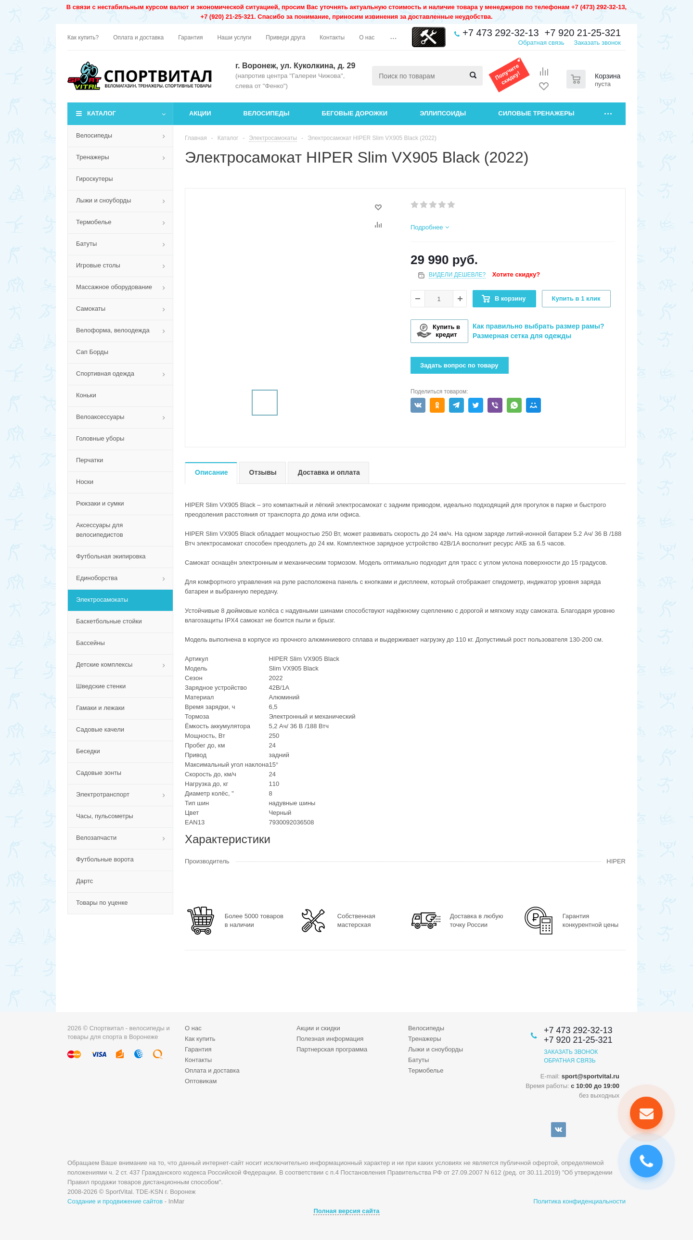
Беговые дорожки (355, 113)
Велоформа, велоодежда (113, 330)
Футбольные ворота (105, 859)
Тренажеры (92, 157)
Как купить (200, 1038)
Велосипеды (267, 113)
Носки (84, 481)
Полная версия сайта (346, 1211)
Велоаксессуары (100, 416)
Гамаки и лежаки (100, 707)
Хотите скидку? (516, 274)
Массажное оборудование (114, 287)
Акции (200, 113)
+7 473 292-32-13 (500, 32)
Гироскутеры (94, 178)
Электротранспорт (102, 794)
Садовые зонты (98, 772)
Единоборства (96, 578)
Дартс (84, 881)
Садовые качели (100, 729)
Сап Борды (92, 351)
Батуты (86, 243)
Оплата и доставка (212, 1070)
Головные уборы (100, 438)
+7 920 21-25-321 (583, 32)
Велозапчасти (96, 837)
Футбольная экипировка (111, 556)
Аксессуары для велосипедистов (99, 529)
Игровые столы (98, 265)
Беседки (88, 751)
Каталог (101, 113)
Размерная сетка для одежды (522, 336)
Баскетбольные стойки (109, 621)
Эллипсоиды (443, 113)
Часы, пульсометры (104, 816)
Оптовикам (201, 1081)
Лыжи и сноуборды (103, 200)
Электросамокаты (102, 599)
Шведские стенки (101, 686)
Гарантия (198, 1049)
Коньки (86, 395)
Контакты (198, 1059)
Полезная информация (329, 1038)
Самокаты (90, 308)
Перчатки (89, 460)
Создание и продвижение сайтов (115, 1201)
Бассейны (90, 642)
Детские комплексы (104, 664)
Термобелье (94, 222)
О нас (193, 1028)
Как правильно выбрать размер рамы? (538, 326)
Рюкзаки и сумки (100, 503)
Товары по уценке (102, 902)
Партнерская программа (331, 1049)
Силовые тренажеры (536, 113)
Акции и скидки (318, 1028)
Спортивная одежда (105, 373)
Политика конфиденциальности (579, 1201)
